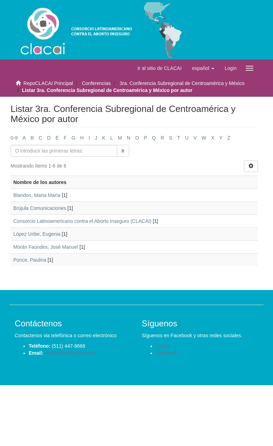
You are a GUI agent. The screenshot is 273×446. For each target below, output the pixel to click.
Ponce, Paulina (29, 260)
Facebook (166, 353)
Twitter (163, 346)
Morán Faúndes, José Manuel (45, 247)
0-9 (14, 138)
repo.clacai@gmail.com (70, 353)
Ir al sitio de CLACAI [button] (160, 68)
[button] (203, 68)
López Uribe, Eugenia (37, 234)
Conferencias (96, 83)
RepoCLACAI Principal (48, 83)
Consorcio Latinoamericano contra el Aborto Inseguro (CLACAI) (82, 221)
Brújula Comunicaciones (39, 208)
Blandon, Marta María (37, 195)
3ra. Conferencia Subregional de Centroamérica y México (182, 83)
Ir (123, 151)
